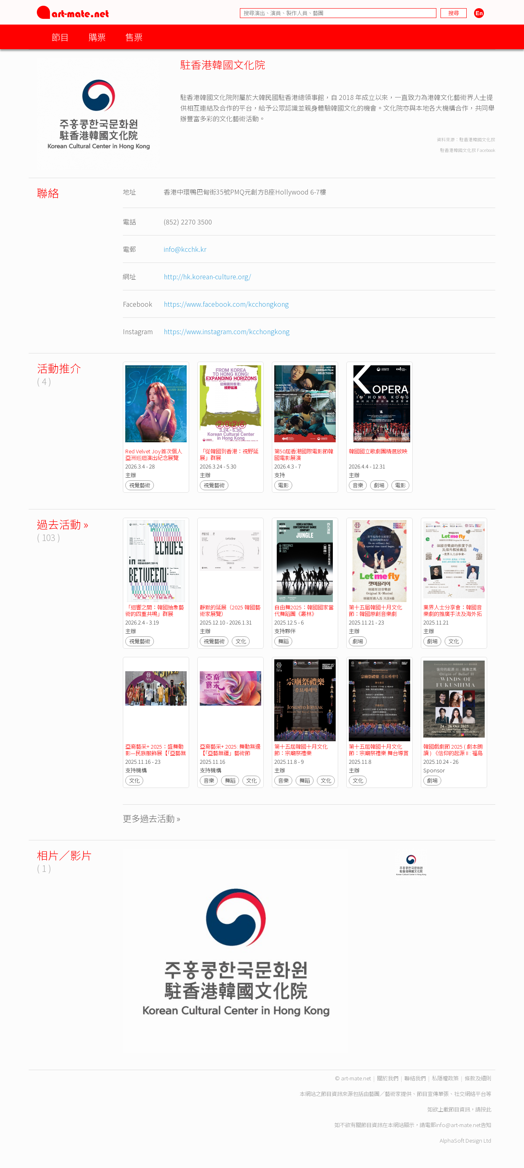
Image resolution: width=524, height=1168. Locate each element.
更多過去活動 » (152, 818)
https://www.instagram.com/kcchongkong (226, 331)
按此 (486, 1109)
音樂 (357, 485)
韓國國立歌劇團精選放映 (378, 451)
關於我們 (387, 1078)
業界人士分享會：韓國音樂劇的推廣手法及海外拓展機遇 (452, 613)
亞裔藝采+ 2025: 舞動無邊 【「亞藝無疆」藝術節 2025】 (231, 752)
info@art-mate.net (458, 1125)
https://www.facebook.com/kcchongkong (226, 304)
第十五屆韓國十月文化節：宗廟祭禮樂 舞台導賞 (379, 749)
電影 (283, 485)
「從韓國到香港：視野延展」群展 (229, 454)
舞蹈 (283, 641)
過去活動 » (62, 524)
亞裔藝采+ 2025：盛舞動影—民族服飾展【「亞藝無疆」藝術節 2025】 (155, 752)
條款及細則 (478, 1078)
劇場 (379, 485)
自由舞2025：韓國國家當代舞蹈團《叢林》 (304, 610)
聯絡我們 (415, 1078)
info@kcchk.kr (185, 249)
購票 (97, 36)
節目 (60, 36)
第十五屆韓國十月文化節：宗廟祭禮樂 (301, 749)
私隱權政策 (445, 1078)
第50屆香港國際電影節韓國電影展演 (303, 454)
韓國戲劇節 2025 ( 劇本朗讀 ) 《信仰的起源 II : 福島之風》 (453, 752)
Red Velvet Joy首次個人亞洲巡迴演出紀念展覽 (153, 454)
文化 (240, 641)
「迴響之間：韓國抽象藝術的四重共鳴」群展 (154, 610)
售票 (133, 36)
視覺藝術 (139, 485)
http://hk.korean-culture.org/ (207, 276)
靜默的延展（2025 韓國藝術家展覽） (230, 610)
